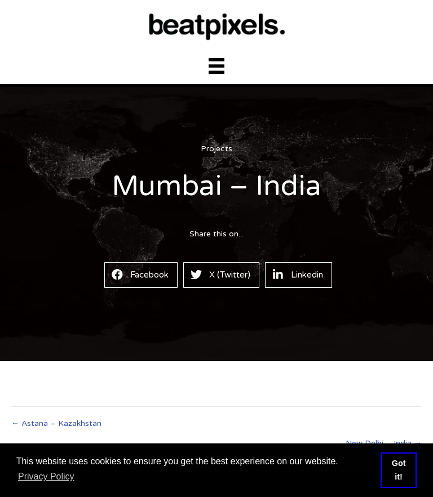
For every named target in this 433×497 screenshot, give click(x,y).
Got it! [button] (399, 470)
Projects (216, 148)
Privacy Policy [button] (46, 476)
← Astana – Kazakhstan (56, 423)
